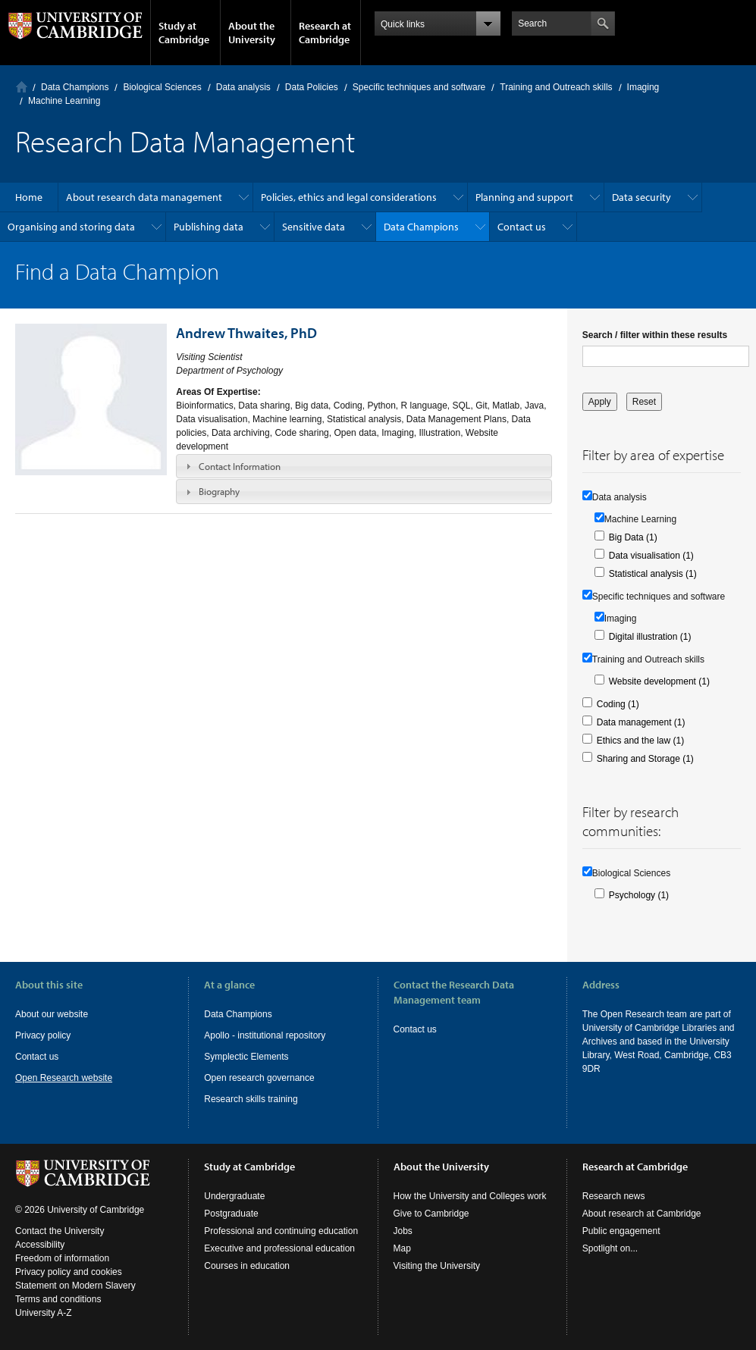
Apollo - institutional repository (264, 1035)
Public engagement (621, 1231)
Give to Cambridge (431, 1213)
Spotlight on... (610, 1248)
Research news (613, 1196)
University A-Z (43, 1313)
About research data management (144, 197)
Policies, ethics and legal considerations (349, 197)
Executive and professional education (279, 1248)
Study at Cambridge (183, 32)
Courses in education (247, 1266)
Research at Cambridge (325, 32)
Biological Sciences (162, 87)
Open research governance (259, 1078)
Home (21, 86)
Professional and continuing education (281, 1231)
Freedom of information (62, 1258)
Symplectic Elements (246, 1056)
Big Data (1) (633, 537)
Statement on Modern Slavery (75, 1285)
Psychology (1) (639, 895)
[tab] (363, 466)
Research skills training (250, 1099)
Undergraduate (234, 1196)
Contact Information (240, 466)
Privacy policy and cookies (68, 1272)
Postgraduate (231, 1213)
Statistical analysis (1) (653, 574)
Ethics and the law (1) (640, 740)
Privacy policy (43, 1035)
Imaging (643, 87)
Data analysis (243, 87)
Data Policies (311, 87)
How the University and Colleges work (470, 1196)
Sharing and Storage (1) (645, 758)
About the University (251, 32)
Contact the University (59, 1231)
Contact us (521, 226)
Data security (641, 197)
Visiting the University (437, 1266)
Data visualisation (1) (651, 555)
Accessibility (39, 1244)
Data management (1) (641, 722)
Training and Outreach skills (556, 87)
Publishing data (208, 226)
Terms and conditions (58, 1299)
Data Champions (74, 87)
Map (402, 1248)
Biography (219, 491)
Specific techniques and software (419, 87)
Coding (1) (618, 704)
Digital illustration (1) (650, 636)
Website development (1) (659, 681)
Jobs (403, 1231)
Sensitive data (313, 226)
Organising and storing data (71, 226)
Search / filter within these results (654, 335)
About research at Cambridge (641, 1213)
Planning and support (524, 197)
